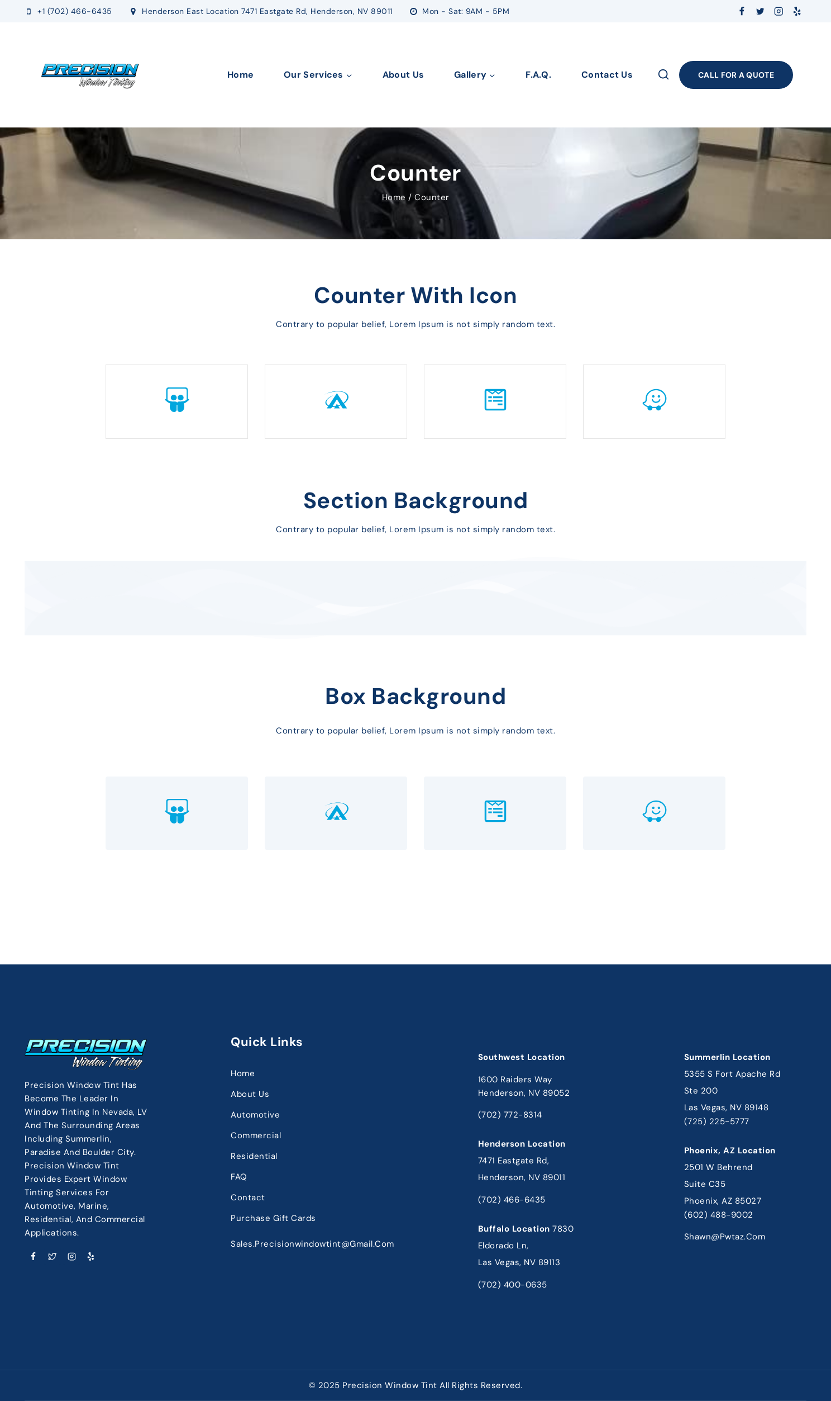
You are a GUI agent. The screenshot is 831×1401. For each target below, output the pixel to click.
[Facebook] (742, 11)
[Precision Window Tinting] (90, 74)
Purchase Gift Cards (273, 1218)
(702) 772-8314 (510, 1114)
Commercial (256, 1135)
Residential (254, 1156)
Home (240, 75)
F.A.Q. (538, 75)
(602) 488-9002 (718, 1214)
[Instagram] (779, 11)
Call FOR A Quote (736, 75)
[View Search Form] (663, 75)
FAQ (239, 1176)
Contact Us (607, 75)
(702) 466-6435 (512, 1199)
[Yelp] (797, 11)
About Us (403, 75)
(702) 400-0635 (512, 1284)
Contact (248, 1197)
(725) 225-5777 (716, 1121)
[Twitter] (760, 11)
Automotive (255, 1114)
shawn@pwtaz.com (725, 1236)
